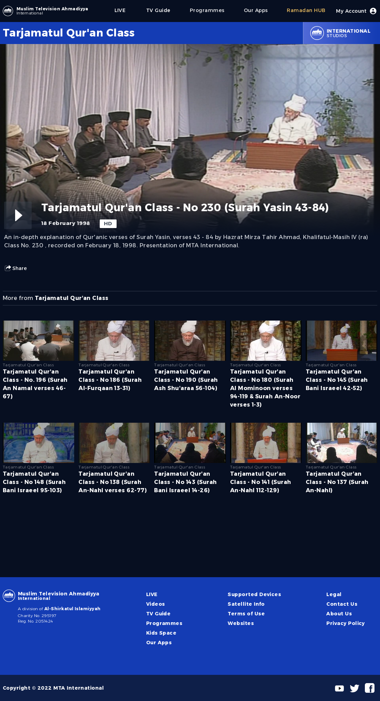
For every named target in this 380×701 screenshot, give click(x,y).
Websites (241, 623)
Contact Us (341, 604)
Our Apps (159, 642)
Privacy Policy (345, 623)
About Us (339, 614)
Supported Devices (254, 594)
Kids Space (161, 633)
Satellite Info (246, 604)
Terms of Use (246, 614)
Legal (333, 594)
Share (15, 268)
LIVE (152, 594)
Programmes (164, 623)
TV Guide (158, 614)
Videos (155, 604)
